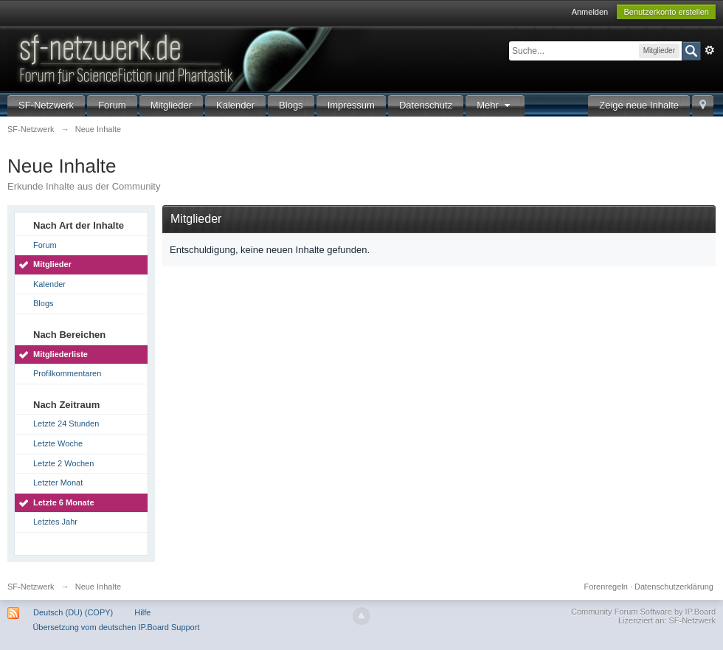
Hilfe (142, 612)
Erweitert (710, 50)
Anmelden (590, 11)
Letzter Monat (58, 482)
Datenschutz (425, 105)
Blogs (291, 105)
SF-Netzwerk (46, 105)
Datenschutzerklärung (673, 586)
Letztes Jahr (55, 521)
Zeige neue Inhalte (639, 105)
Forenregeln (606, 586)
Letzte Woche (58, 443)
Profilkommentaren (67, 373)
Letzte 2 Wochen (63, 463)
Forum (112, 105)
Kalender (235, 105)
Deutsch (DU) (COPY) (73, 612)
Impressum (351, 105)
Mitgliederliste (60, 354)
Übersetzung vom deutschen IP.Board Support (115, 627)
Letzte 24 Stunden (66, 423)
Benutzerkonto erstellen (666, 11)
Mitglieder (171, 105)
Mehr (495, 105)
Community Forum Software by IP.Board (643, 611)
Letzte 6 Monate (63, 502)
